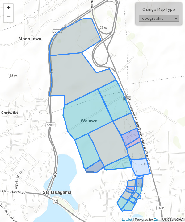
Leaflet (127, 219)
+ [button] (8, 8)
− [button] (8, 17)
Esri (157, 219)
